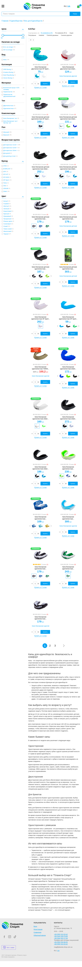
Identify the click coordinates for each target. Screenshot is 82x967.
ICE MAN (6, 177)
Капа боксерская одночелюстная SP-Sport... (40, 318)
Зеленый (6, 209)
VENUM (5, 188)
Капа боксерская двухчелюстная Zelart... (68, 68)
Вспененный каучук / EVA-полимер (11, 88)
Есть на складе (8, 47)
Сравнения (37, 932)
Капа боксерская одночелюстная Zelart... (68, 368)
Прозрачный (7, 219)
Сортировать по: (34, 33)
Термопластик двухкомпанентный (9, 95)
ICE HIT (5, 174)
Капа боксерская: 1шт (10, 118)
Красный (6, 214)
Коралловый (7, 211)
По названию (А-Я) (47, 33)
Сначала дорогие (66, 35)
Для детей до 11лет (9, 156)
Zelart (5, 191)
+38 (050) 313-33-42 (61, 934)
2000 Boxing (7, 69)
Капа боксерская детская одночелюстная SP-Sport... (40, 118)
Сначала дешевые (52, 35)
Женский (6, 132)
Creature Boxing (8, 72)
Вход (35, 926)
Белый (6, 201)
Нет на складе (7, 50)
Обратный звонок (40, 935)
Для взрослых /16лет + (10, 150)
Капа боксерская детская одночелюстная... (40, 218)
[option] (37, 76)
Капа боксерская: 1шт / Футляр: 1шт (10, 122)
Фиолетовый (7, 231)
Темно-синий (8, 229)
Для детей (6, 153)
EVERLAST (6, 169)
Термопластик (7, 92)
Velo (4, 185)
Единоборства (16, 21)
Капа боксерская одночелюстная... (68, 468)
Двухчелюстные (8, 105)
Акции (71, 33)
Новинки (41, 35)
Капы (5, 59)
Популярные (32, 35)
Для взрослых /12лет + (10, 147)
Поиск (75, 14)
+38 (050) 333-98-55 (61, 942)
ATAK (5, 166)
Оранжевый (7, 216)
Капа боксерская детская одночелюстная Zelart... (68, 118)
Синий (5, 226)
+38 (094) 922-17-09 (61, 938)
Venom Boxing (7, 78)
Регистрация (38, 929)
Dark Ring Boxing (8, 75)
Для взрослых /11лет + (10, 145)
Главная (5, 21)
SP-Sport (6, 180)
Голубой (6, 203)
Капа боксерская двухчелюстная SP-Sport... (40, 68)
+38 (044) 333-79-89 (61, 936)
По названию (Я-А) (61, 33)
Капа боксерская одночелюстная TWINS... (40, 368)
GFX (4, 171)
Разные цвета (8, 221)
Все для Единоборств (33, 21)
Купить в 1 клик (40, 87)
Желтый (6, 206)
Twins (5, 183)
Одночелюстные (8, 108)
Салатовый (7, 224)
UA (69, 6)
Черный (6, 234)
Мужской (6, 135)
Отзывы (44, 64)
